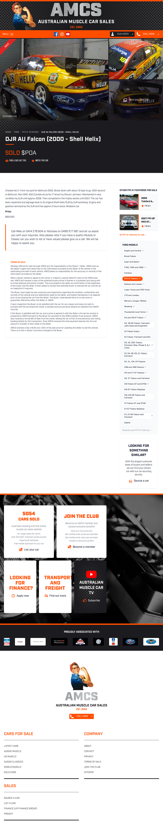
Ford (16, 132)
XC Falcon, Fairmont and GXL (137, 337)
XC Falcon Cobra (132, 332)
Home (8, 132)
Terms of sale (92, 762)
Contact (89, 751)
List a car (10, 803)
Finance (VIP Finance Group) (20, 808)
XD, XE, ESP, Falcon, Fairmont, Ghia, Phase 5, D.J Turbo (138, 345)
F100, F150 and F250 (135, 267)
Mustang (129, 306)
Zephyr (127, 423)
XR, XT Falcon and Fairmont (137, 379)
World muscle (12, 767)
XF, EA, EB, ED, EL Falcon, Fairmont (135, 355)
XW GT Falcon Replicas (134, 390)
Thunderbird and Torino (136, 312)
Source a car (12, 798)
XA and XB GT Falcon (135, 318)
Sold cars (10, 772)
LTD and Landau (131, 296)
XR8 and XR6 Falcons (135, 367)
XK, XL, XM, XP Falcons (134, 362)
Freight (8, 814)
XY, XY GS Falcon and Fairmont (138, 416)
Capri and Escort (131, 262)
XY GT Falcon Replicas (134, 409)
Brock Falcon (130, 256)
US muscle (10, 756)
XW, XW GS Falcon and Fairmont (134, 396)
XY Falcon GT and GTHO (135, 403)
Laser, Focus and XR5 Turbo (137, 290)
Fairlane (128, 273)
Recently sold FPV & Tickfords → (137, 430)
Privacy (88, 756)
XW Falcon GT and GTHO (136, 384)
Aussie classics (13, 762)
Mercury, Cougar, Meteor (135, 301)
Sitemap (89, 772)
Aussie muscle (12, 751)
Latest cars (11, 746)
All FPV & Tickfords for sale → (133, 235)
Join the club (92, 767)
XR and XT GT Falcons (135, 373)
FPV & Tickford (30, 132)
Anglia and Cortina (134, 251)
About (87, 746)
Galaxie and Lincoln (134, 284)
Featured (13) (10, 116)
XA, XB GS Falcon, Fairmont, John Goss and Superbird (137, 324)
